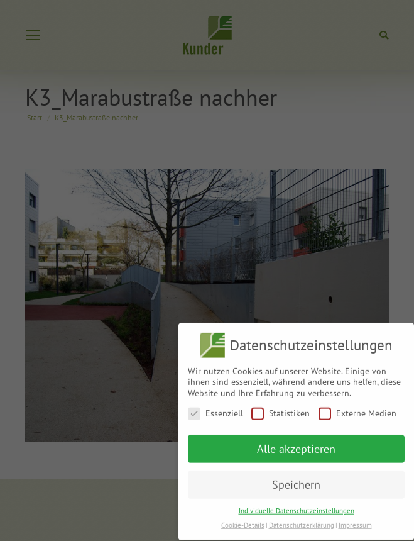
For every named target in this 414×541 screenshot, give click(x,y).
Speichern (296, 480)
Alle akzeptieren (296, 444)
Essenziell (215, 409)
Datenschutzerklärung (301, 520)
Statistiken (280, 409)
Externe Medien (357, 409)
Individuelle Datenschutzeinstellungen (296, 505)
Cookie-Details (242, 520)
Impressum (355, 520)
